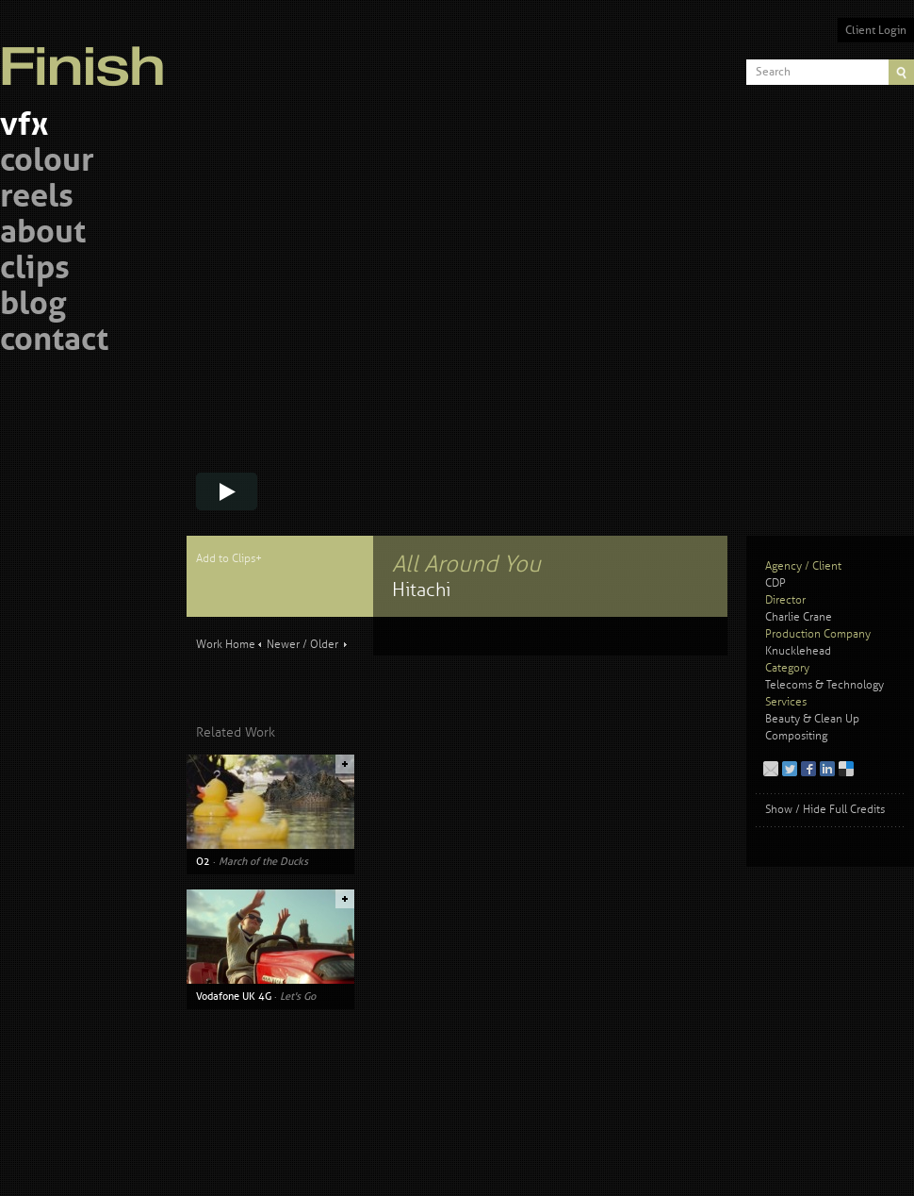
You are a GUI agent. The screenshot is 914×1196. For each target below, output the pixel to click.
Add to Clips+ (229, 559)
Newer (283, 645)
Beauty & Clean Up (812, 719)
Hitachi (421, 590)
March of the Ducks (263, 861)
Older (324, 645)
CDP (775, 583)
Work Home (225, 645)
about (43, 234)
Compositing (796, 736)
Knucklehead (798, 651)
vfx (24, 126)
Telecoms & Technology (824, 685)
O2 (203, 861)
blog (33, 306)
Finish (87, 54)
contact (54, 341)
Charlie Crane (798, 617)
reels (36, 198)
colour (47, 162)
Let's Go (298, 996)
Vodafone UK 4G (233, 996)
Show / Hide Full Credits (825, 810)
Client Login (875, 30)
